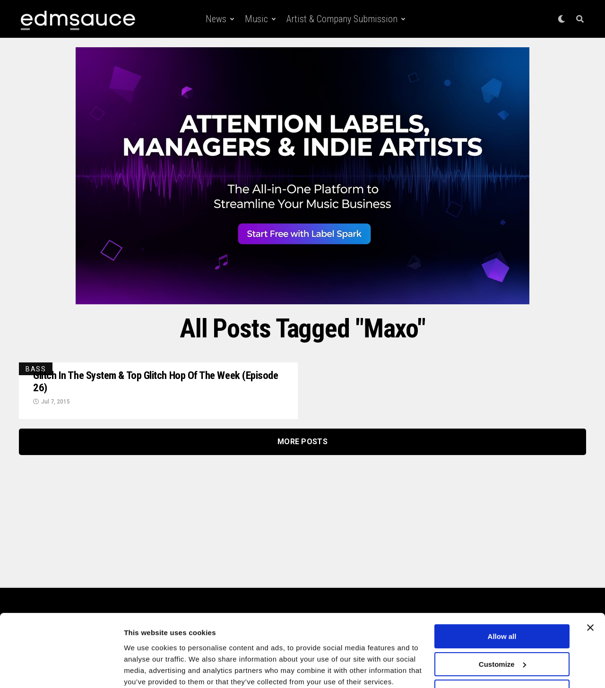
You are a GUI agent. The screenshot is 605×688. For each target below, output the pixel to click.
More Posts (302, 443)
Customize (502, 626)
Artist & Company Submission (342, 19)
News (216, 19)
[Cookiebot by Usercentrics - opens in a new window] (61, 669)
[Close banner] (590, 589)
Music (256, 19)
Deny (502, 654)
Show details (146, 669)
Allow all (502, 598)
